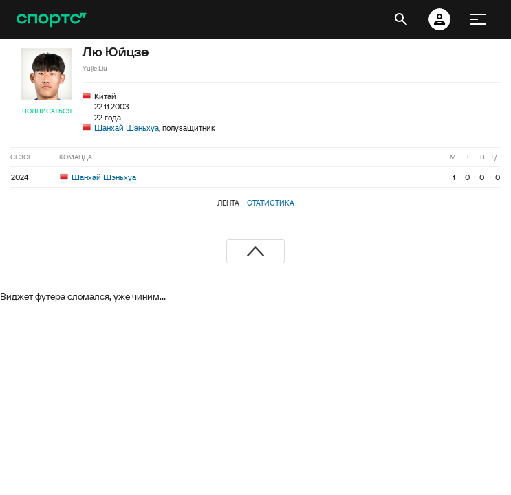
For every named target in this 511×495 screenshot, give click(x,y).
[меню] (477, 19)
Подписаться (47, 111)
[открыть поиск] (400, 19)
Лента (228, 203)
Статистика (270, 203)
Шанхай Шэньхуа (126, 127)
